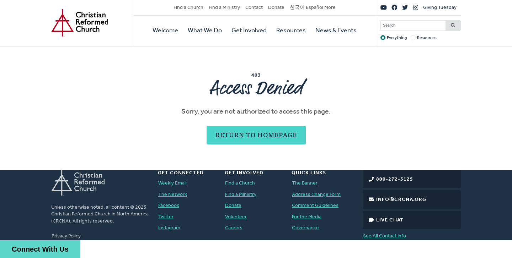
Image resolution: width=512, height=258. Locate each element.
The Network (172, 194)
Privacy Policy (66, 236)
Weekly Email (172, 183)
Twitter (166, 217)
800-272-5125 (394, 179)
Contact (254, 7)
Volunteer (236, 217)
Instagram (169, 228)
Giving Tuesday (440, 7)
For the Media (306, 217)
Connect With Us (40, 249)
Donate (276, 7)
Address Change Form (316, 194)
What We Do (205, 30)
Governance (305, 228)
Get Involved (249, 30)
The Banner (305, 183)
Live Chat (390, 220)
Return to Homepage (256, 135)
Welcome (165, 30)
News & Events (336, 30)
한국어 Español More (313, 7)
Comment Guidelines (315, 205)
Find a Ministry (224, 7)
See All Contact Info (384, 236)
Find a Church (188, 7)
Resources (291, 30)
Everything (397, 38)
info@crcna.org (401, 199)
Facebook (168, 205)
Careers (233, 228)
